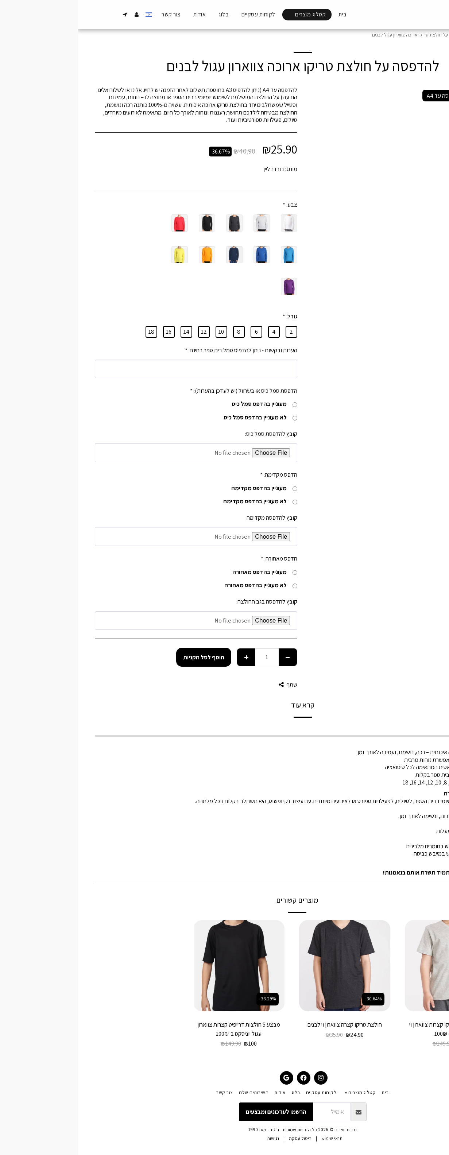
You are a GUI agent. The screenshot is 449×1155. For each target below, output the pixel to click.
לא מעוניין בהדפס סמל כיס (182, 417)
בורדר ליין (195, 169)
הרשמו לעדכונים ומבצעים (198, 1112)
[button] (47, 15)
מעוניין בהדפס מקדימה (186, 488)
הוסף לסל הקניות (125, 657)
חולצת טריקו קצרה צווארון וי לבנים (266, 1024)
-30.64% (295, 999)
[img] (372, 965)
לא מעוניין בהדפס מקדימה (182, 501)
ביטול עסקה (222, 1138)
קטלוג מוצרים (406, 35)
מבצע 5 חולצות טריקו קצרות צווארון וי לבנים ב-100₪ (372, 1029)
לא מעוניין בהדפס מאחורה (182, 585)
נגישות (195, 1138)
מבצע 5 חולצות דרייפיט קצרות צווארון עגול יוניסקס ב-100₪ (160, 1029)
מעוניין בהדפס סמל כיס (186, 404)
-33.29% (401, 999)
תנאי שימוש (253, 1138)
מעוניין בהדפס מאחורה (186, 572)
